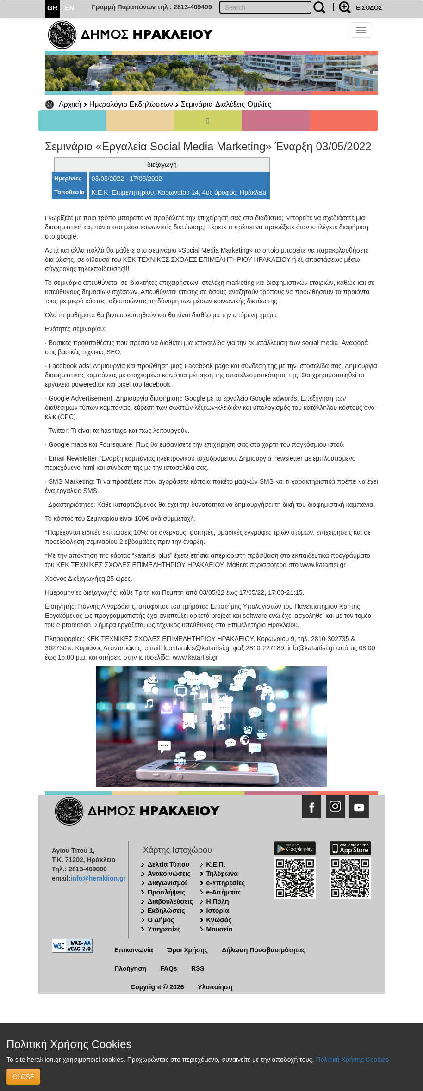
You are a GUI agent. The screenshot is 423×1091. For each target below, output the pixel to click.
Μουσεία (219, 929)
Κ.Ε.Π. (215, 864)
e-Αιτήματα (223, 892)
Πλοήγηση (130, 968)
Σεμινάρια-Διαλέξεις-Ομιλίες (226, 104)
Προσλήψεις (167, 892)
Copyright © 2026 (157, 987)
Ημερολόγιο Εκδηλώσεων (131, 104)
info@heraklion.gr (97, 878)
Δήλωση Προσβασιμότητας (263, 950)
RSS (198, 968)
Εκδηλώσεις (166, 910)
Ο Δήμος (161, 920)
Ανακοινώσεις (169, 873)
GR (52, 8)
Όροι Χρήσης (187, 950)
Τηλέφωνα (222, 873)
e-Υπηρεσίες (225, 883)
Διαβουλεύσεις (170, 901)
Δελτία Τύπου (168, 864)
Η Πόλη (217, 901)
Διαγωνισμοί (167, 883)
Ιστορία (217, 910)
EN (70, 8)
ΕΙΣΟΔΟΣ (369, 7)
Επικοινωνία (133, 950)
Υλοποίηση (215, 987)
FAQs (168, 968)
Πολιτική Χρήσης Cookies (352, 1059)
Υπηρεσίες (164, 929)
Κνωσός (219, 920)
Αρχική (70, 104)
